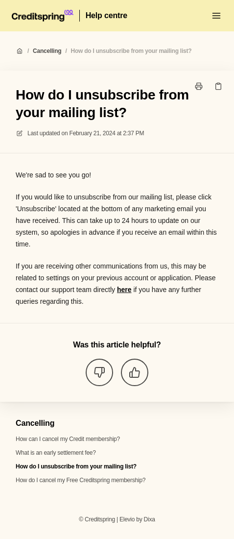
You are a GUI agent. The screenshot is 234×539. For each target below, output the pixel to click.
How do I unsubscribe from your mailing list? (131, 51)
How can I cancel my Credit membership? (68, 439)
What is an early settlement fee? (56, 452)
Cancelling (47, 51)
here (124, 290)
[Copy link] (218, 86)
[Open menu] (216, 16)
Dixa (149, 519)
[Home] (42, 15)
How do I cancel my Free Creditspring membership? (80, 480)
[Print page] (199, 86)
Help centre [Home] (106, 15)
